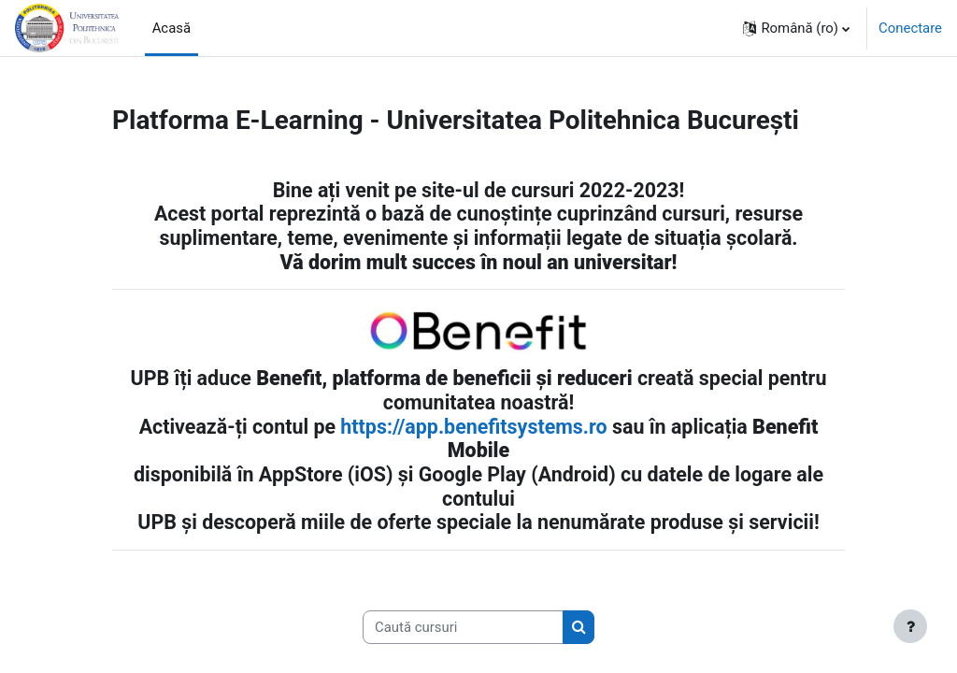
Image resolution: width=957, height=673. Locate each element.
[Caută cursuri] (463, 627)
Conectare (910, 28)
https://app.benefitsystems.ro (473, 426)
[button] (796, 28)
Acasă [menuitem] (171, 28)
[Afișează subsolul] (910, 626)
